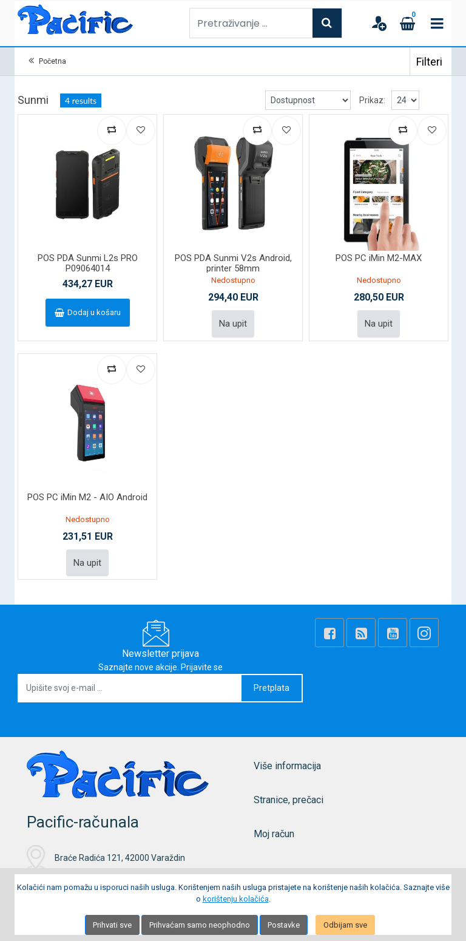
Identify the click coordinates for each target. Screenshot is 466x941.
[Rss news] (361, 632)
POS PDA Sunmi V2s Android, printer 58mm (233, 263)
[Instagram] (424, 632)
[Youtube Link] (392, 632)
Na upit (233, 323)
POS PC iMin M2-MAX (379, 258)
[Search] (327, 23)
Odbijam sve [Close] (345, 924)
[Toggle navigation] (436, 23)
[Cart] (407, 23)
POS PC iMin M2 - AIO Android (87, 497)
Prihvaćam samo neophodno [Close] (199, 924)
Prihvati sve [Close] (112, 924)
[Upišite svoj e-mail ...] (130, 688)
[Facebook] (329, 632)
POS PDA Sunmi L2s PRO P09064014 (88, 263)
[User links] (378, 23)
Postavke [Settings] (284, 924)
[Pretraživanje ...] (251, 23)
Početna (52, 61)
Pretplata (271, 688)
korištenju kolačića (236, 898)
